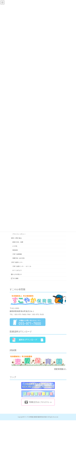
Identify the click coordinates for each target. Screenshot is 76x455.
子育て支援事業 (17, 254)
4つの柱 (14, 246)
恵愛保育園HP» (60, 369)
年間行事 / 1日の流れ (18, 258)
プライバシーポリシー (19, 234)
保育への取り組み (16, 238)
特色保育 (15, 250)
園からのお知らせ (16, 274)
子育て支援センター (17, 262)
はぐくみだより (17, 270)
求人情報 (14, 278)
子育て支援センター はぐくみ (21, 266)
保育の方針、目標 (17, 242)
